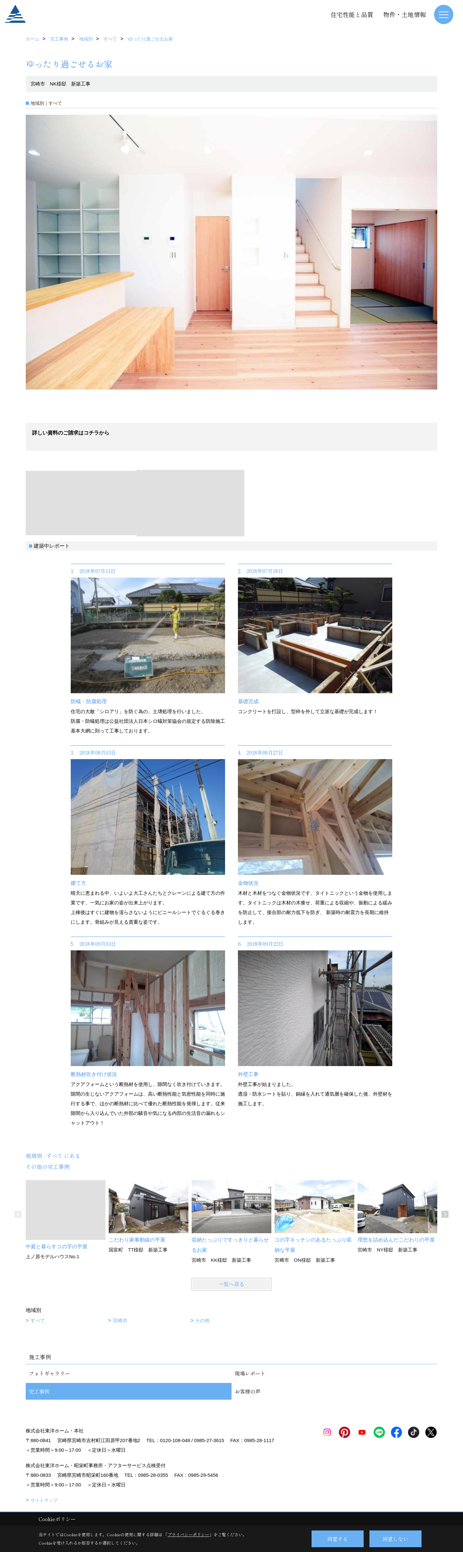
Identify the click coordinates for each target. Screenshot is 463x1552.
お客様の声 (247, 1391)
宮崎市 (120, 1320)
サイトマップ (44, 1500)
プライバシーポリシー (188, 1534)
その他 (202, 1320)
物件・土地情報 (404, 14)
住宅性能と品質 (352, 14)
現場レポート (250, 1373)
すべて (38, 1320)
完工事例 (39, 1391)
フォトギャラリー (49, 1373)
